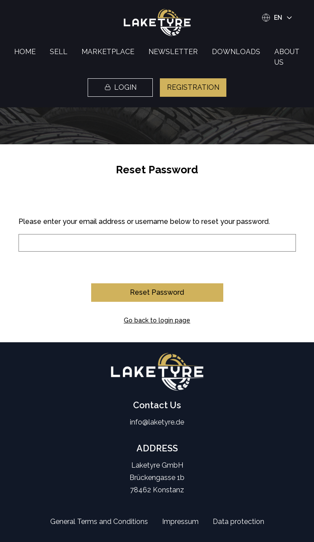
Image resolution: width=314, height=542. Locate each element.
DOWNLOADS (236, 52)
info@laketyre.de (157, 422)
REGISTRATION (193, 87)
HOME (25, 52)
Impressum (180, 521)
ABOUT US (286, 57)
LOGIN (120, 87)
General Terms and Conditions (99, 521)
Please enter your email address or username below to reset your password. (144, 221)
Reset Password (157, 292)
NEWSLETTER (173, 52)
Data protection (238, 521)
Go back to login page (157, 320)
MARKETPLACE (107, 52)
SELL (58, 52)
